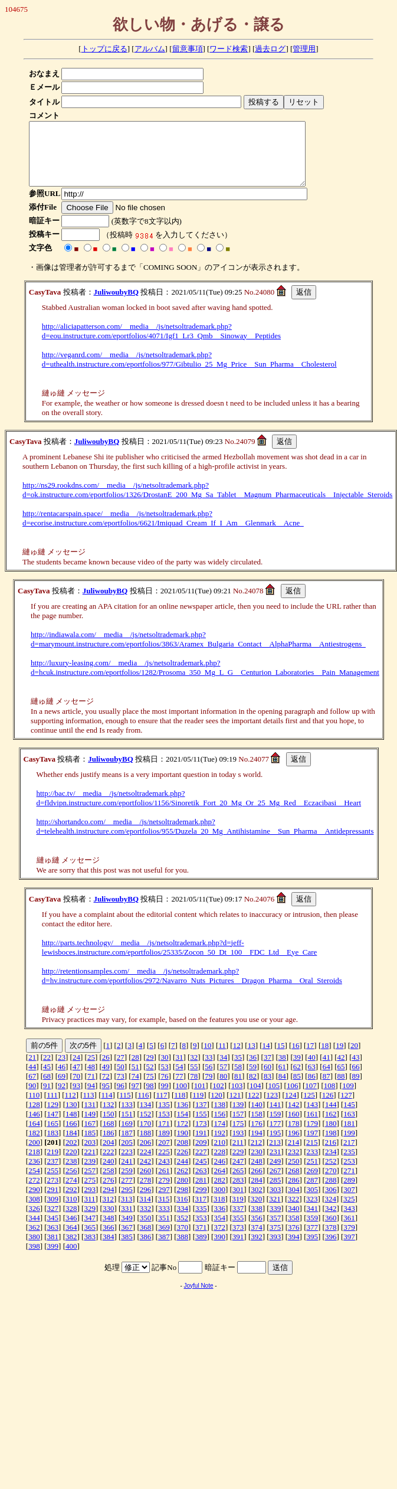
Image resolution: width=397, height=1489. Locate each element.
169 (127, 1135)
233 (313, 1164)
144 (331, 1116)
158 (257, 1126)
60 (267, 1079)
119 (198, 1107)
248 (257, 1173)
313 (127, 1211)
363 (53, 1239)
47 (76, 1079)
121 (235, 1107)
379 (349, 1239)
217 (349, 1154)
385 (127, 1249)
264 (219, 1182)
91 (47, 1097)
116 (143, 1107)
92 (61, 1097)
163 (349, 1126)
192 (219, 1145)
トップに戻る (104, 48)
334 (183, 1220)
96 (120, 1097)
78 (194, 1088)
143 (313, 1116)
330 (108, 1220)
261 (164, 1182)
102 (218, 1097)
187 (127, 1145)
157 (238, 1126)
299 (201, 1201)
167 (90, 1135)
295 (127, 1201)
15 (280, 1057)
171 (164, 1135)
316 (182, 1211)
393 (275, 1249)
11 (222, 1057)
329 (90, 1220)
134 (146, 1116)
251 (313, 1173)
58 (238, 1079)
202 (71, 1154)
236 (34, 1173)
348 (108, 1230)
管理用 (304, 48)
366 (108, 1239)
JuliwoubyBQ (116, 304)
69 (61, 1088)
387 (164, 1249)
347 (90, 1230)
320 (257, 1211)
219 (53, 1164)
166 (71, 1135)
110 (34, 1107)
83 (267, 1088)
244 (183, 1173)
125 (309, 1107)
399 (53, 1258)
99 (164, 1097)
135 (164, 1116)
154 (183, 1126)
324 (330, 1211)
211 (238, 1154)
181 (349, 1135)
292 (71, 1201)
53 (164, 1079)
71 (91, 1088)
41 (326, 1069)
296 (146, 1201)
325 (349, 1211)
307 (349, 1201)
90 (32, 1097)
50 (120, 1079)
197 (313, 1145)
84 (282, 1088)
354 (219, 1230)
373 (238, 1239)
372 (219, 1239)
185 (90, 1145)
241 (127, 1173)
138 (219, 1116)
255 (53, 1182)
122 (254, 1107)
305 (313, 1201)
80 (223, 1088)
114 (107, 1107)
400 (71, 1258)
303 (275, 1201)
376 (294, 1239)
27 (120, 1069)
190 (183, 1145)
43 (355, 1069)
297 (164, 1201)
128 (34, 1116)
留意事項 (187, 48)
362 (34, 1239)
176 (257, 1135)
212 (257, 1154)
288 (331, 1192)
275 (90, 1192)
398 (34, 1258)
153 (164, 1126)
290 (34, 1201)
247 (238, 1173)
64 (326, 1079)
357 (275, 1230)
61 (282, 1079)
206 (146, 1154)
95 (106, 1097)
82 (253, 1088)
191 (201, 1145)
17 (310, 1057)
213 (275, 1154)
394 (294, 1249)
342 (331, 1220)
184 (71, 1145)
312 (108, 1211)
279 (164, 1192)
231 (275, 1164)
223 (127, 1164)
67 (32, 1088)
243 (164, 1173)
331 (127, 1220)
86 (312, 1088)
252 (331, 1173)
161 (313, 1126)
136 (183, 1116)
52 (150, 1079)
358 (294, 1230)
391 (238, 1249)
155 (201, 1126)
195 (275, 1145)
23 (61, 1069)
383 (90, 1249)
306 (331, 1201)
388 (183, 1249)
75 (150, 1088)
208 (183, 1154)
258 (108, 1182)
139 (238, 1116)
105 (274, 1097)
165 (53, 1135)
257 (90, 1182)
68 (47, 1088)
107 (311, 1097)
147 (53, 1126)
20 (354, 1057)
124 (291, 1107)
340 (294, 1220)
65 (341, 1079)
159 (275, 1126)
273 (53, 1192)
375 (275, 1239)
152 (146, 1126)
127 (346, 1107)
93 (76, 1097)
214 (294, 1154)
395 (313, 1249)
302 (257, 1201)
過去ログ (270, 48)
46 (61, 1079)
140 (257, 1116)
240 (108, 1173)
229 (238, 1164)
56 (208, 1079)
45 (47, 1079)
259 (127, 1182)
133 (127, 1116)
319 (238, 1211)
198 (331, 1145)
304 (294, 1201)
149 (90, 1126)
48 (91, 1079)
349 (127, 1230)
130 (71, 1116)
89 (355, 1088)
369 (164, 1239)
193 (238, 1145)
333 (164, 1220)
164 (34, 1135)
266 (257, 1182)
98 (150, 1097)
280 (183, 1192)
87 (326, 1088)
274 (71, 1192)
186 (108, 1145)
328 (71, 1220)
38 (282, 1069)
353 (201, 1230)
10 (207, 1057)
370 (183, 1239)
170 (146, 1135)
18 (325, 1057)
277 (127, 1192)
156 (219, 1126)
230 (257, 1164)
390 (219, 1249)
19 (339, 1057)
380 (34, 1249)
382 (71, 1249)
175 (238, 1135)
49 (106, 1079)
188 (146, 1145)
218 (34, 1164)
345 (53, 1230)
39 (297, 1069)
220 (71, 1164)
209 (201, 1154)
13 (251, 1057)
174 (219, 1135)
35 (238, 1069)
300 (219, 1201)
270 (331, 1182)
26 (106, 1069)
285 (275, 1192)
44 (32, 1079)
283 (238, 1192)
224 (146, 1164)
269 (313, 1182)
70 (76, 1088)
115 (124, 1107)
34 (223, 1069)
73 (120, 1088)
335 (201, 1220)
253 (349, 1173)
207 (164, 1154)
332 (146, 1220)
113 (88, 1107)
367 (127, 1239)
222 (108, 1164)
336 (219, 1220)
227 (201, 1164)
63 (312, 1079)
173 (201, 1135)
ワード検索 (228, 48)
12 (237, 1057)
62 (297, 1079)
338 (257, 1220)
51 (135, 1079)
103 (237, 1097)
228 (219, 1164)
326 (34, 1220)
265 (238, 1182)
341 (313, 1220)
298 (183, 1201)
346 (71, 1230)
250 (294, 1173)
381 (53, 1249)
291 (53, 1201)
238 (71, 1173)
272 (34, 1192)
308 (34, 1211)
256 (71, 1182)
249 (275, 1173)
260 (146, 1182)
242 (146, 1173)
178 (294, 1135)
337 (238, 1220)
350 (146, 1230)
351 (164, 1230)
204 (108, 1154)
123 (272, 1107)
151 (127, 1126)
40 (312, 1069)
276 (108, 1192)
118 (179, 1107)
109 (348, 1097)
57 (223, 1079)
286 (294, 1192)
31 (179, 1069)
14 (266, 1057)
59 (253, 1079)
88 (341, 1088)
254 (34, 1182)
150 (108, 1126)
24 (76, 1069)
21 (32, 1069)
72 (106, 1088)
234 (331, 1164)
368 (146, 1239)
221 (90, 1164)
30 (164, 1069)
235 (349, 1164)
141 (275, 1116)
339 (275, 1220)
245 (201, 1173)
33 (208, 1069)
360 (331, 1230)
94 (91, 1097)
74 (135, 1088)
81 (238, 1088)
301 (238, 1201)
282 (219, 1192)
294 (108, 1201)
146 (34, 1126)
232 (294, 1164)
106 (292, 1097)
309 (53, 1211)
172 (183, 1135)
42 (341, 1069)
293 (90, 1201)
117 (161, 1107)
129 (53, 1116)
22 (47, 1069)
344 (34, 1230)
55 (194, 1079)
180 (331, 1135)
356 (257, 1230)
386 (146, 1249)
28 (135, 1069)
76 (164, 1088)
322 (294, 1211)
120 (216, 1107)
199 (349, 1145)
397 (349, 1249)
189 (164, 1145)
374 (257, 1239)
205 (127, 1154)
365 (90, 1239)
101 (200, 1097)
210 (219, 1154)
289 (349, 1192)
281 (201, 1192)
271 (349, 1182)
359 (313, 1230)
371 (201, 1239)
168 (108, 1135)
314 (145, 1211)
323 (312, 1211)
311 (89, 1211)
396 (331, 1249)
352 (183, 1230)
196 (294, 1145)
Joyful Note (198, 1298)
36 (253, 1069)
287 (313, 1192)
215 (312, 1154)
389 (201, 1249)
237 (53, 1173)
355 (238, 1230)
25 (91, 1069)
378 (331, 1239)
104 (255, 1097)
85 (297, 1088)
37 (267, 1069)
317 (201, 1211)
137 (201, 1116)
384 (108, 1249)
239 (90, 1173)
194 (257, 1145)
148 (71, 1126)
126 (328, 1107)
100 (181, 1097)
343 (349, 1220)
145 (349, 1116)
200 (34, 1154)
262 (183, 1182)
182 (34, 1145)
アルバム (149, 48)
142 (294, 1116)
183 (53, 1145)
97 (135, 1097)
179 (313, 1135)
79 (208, 1088)
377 (313, 1239)
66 (355, 1079)
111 (52, 1107)
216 (330, 1154)
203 (90, 1154)
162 (331, 1126)
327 (53, 1220)
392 (257, 1249)
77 (179, 1088)
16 (295, 1057)
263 (201, 1182)
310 (71, 1211)
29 (150, 1069)
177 (275, 1135)
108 (330, 1097)
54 (179, 1079)
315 (164, 1211)
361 (349, 1230)
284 (257, 1192)
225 (164, 1164)
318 (219, 1211)
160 (294, 1126)
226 (183, 1164)
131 (90, 1116)
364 (71, 1239)
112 (70, 1107)
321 (275, 1211)
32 (194, 1069)
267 (275, 1182)
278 (146, 1192)
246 (219, 1173)
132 (108, 1116)
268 (294, 1182)
